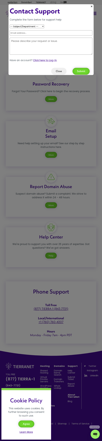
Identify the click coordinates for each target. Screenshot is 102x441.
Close (59, 71)
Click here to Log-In (45, 60)
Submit (81, 71)
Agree (26, 423)
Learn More (26, 432)
